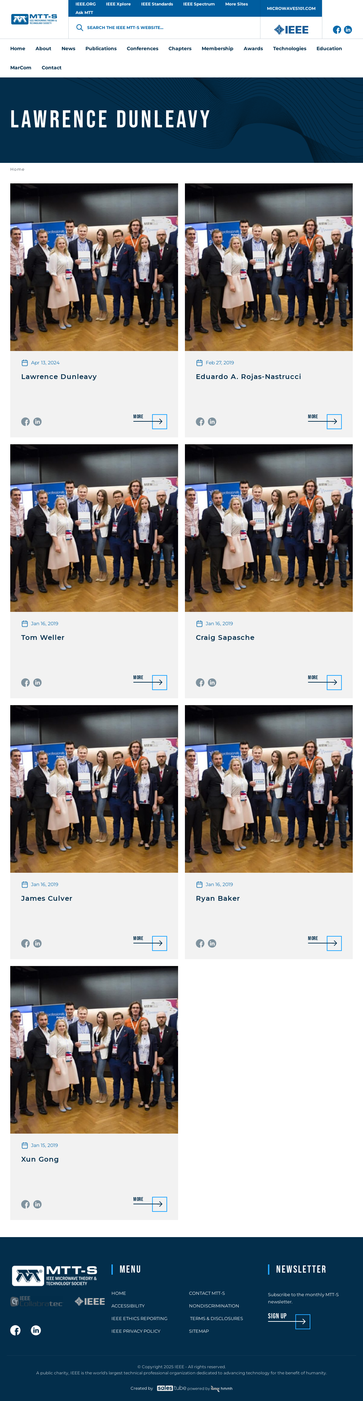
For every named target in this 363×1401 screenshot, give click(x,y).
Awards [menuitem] (253, 48)
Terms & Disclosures (216, 1318)
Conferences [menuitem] (142, 48)
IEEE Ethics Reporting (139, 1318)
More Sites (236, 3)
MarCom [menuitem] (20, 68)
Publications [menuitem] (101, 48)
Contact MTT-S (207, 1293)
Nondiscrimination (214, 1305)
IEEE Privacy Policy (135, 1331)
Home (17, 169)
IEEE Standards (157, 3)
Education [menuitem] (329, 48)
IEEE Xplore (118, 3)
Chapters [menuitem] (180, 48)
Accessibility (128, 1305)
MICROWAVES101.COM (291, 8)
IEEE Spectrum (199, 3)
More (138, 417)
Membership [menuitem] (217, 48)
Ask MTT (84, 12)
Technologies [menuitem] (289, 48)
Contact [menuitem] (52, 68)
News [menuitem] (68, 48)
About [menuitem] (43, 48)
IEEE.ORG (86, 3)
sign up (277, 1316)
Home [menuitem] (17, 48)
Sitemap (199, 1331)
